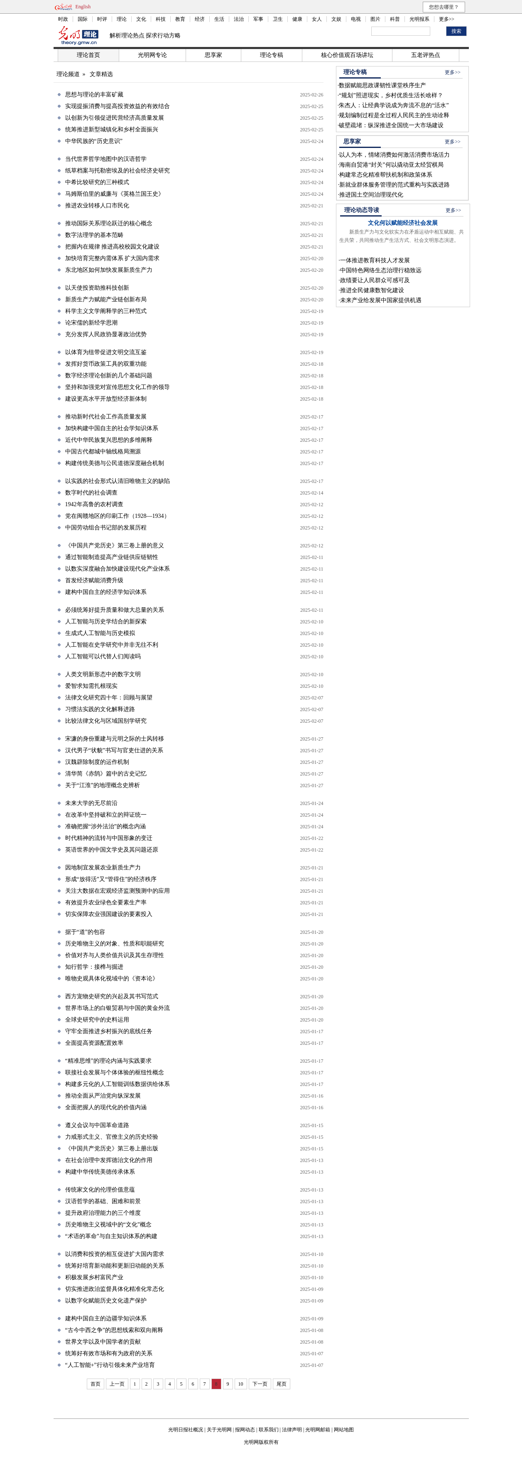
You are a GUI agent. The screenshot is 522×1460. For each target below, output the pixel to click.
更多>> (447, 19)
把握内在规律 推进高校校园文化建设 (112, 247)
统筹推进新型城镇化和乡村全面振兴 (111, 129)
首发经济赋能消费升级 (94, 580)
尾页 (282, 1384)
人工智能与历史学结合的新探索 (106, 621)
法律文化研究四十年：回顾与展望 (108, 697)
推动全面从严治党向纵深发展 (103, 1096)
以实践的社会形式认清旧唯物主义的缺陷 (117, 481)
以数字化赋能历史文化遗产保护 (106, 1301)
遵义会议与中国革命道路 (97, 1125)
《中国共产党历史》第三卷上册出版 (111, 1148)
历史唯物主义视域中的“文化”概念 (108, 1224)
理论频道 (68, 74)
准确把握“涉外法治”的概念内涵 (105, 826)
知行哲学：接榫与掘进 (94, 967)
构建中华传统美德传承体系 (100, 1172)
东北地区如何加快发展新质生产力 (108, 270)
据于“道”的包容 (85, 932)
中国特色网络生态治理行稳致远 (381, 270)
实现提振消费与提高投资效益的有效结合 (117, 106)
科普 (395, 19)
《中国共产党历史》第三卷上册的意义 (114, 545)
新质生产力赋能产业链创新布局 (106, 299)
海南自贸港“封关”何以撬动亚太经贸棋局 (391, 165)
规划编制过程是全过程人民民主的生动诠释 (394, 115)
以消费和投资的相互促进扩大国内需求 (114, 1254)
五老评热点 (425, 55)
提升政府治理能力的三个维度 (103, 1213)
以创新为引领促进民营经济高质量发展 (114, 118)
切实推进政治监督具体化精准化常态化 (114, 1289)
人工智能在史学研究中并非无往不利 (111, 645)
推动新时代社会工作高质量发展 (106, 417)
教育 (180, 19)
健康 (297, 19)
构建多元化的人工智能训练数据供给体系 (117, 1084)
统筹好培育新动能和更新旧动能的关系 (114, 1266)
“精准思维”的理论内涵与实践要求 (108, 1061)
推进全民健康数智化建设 (372, 290)
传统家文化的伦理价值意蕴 (100, 1190)
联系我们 (269, 1430)
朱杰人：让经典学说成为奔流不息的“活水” (393, 105)
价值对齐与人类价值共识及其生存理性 (114, 955)
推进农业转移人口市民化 (97, 205)
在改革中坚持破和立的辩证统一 (106, 815)
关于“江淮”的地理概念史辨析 (102, 785)
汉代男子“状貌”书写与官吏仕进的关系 (114, 750)
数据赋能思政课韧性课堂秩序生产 (382, 85)
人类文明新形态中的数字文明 (103, 674)
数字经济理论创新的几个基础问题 (108, 375)
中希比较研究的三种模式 (97, 182)
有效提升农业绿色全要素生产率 (106, 902)
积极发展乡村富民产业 (94, 1277)
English (83, 7)
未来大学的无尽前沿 (91, 803)
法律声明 (292, 1430)
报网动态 (245, 1430)
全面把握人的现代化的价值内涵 (106, 1107)
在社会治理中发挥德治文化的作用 (108, 1160)
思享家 (213, 55)
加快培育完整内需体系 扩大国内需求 (112, 258)
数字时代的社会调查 (91, 493)
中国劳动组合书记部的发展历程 (106, 527)
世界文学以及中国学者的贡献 (103, 1342)
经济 (200, 19)
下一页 (259, 1384)
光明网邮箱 (317, 1430)
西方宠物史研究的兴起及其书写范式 (111, 996)
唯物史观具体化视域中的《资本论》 (111, 978)
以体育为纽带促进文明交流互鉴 (106, 352)
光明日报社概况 (185, 1430)
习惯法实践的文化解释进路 (100, 709)
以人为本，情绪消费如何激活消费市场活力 (394, 155)
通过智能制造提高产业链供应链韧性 (111, 557)
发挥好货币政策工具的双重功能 (106, 364)
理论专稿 (271, 55)
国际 (83, 19)
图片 (375, 19)
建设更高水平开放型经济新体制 (106, 399)
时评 (102, 19)
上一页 (117, 1384)
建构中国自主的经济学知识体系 (106, 592)
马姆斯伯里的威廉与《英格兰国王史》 (114, 194)
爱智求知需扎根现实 (91, 686)
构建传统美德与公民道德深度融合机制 (114, 463)
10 (240, 1384)
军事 (258, 19)
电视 (356, 19)
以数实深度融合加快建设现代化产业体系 (117, 569)
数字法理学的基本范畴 (94, 235)
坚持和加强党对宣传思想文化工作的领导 (117, 387)
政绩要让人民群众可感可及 (375, 280)
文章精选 (101, 74)
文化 (141, 19)
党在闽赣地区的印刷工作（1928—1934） (117, 516)
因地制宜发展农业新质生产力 (103, 867)
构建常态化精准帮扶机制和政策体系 (385, 175)
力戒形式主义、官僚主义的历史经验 (111, 1137)
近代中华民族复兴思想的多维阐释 (108, 440)
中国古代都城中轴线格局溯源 (103, 451)
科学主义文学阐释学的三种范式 (106, 311)
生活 (219, 19)
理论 (122, 19)
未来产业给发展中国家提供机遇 (381, 300)
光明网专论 (152, 55)
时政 (63, 19)
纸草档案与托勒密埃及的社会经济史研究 (117, 170)
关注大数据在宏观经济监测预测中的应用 (117, 891)
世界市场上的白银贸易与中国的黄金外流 (117, 1008)
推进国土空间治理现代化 (371, 195)
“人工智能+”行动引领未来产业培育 (110, 1365)
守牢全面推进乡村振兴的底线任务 (108, 1031)
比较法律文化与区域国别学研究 (106, 721)
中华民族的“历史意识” (94, 141)
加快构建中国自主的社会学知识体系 (111, 428)
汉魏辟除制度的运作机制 (97, 762)
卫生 (278, 19)
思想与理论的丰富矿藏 (94, 94)
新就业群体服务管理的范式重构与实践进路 (394, 185)
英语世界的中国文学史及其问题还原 (111, 850)
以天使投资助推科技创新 (97, 288)
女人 (317, 19)
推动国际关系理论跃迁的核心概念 (108, 223)
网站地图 (344, 1430)
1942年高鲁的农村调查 (94, 504)
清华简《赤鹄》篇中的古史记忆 (106, 774)
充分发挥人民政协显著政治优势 (106, 334)
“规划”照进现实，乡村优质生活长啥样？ (391, 95)
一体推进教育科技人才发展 (375, 260)
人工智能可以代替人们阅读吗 (103, 656)
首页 (95, 1384)
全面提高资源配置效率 (94, 1043)
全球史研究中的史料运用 (97, 1020)
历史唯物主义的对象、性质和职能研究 (114, 944)
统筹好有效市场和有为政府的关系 (108, 1353)
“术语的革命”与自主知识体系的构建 (111, 1236)
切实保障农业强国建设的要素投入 (108, 914)
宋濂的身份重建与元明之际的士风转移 (114, 739)
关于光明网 (219, 1430)
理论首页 (88, 55)
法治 (239, 19)
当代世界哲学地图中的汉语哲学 (106, 159)
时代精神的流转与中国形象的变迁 (108, 838)
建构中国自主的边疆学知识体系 (106, 1318)
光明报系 (419, 19)
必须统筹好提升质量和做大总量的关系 (114, 610)
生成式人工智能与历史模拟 (100, 633)
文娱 (336, 19)
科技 (161, 19)
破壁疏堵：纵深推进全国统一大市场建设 (391, 125)
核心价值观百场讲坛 (347, 55)
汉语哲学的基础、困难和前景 (103, 1201)
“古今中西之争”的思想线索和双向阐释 (114, 1330)
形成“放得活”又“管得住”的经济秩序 (111, 879)
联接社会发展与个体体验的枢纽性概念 (114, 1072)
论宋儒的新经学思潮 (91, 323)
